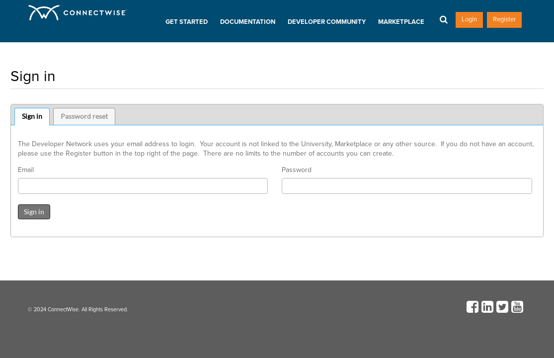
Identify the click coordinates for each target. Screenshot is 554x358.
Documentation (247, 22)
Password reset (84, 116)
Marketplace (401, 22)
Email (26, 170)
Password (297, 170)
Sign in (32, 116)
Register (504, 19)
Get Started (186, 22)
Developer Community (327, 22)
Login (469, 19)
